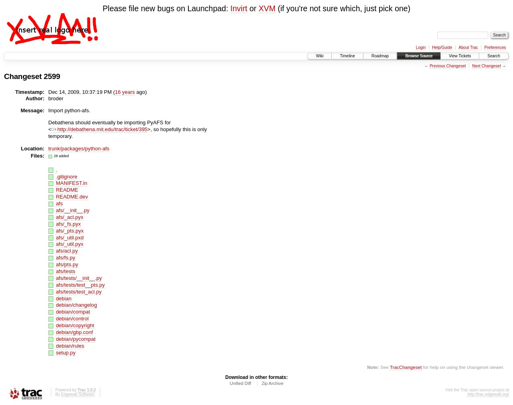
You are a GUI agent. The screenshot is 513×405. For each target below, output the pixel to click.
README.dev (72, 197)
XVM (267, 8)
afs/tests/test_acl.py (78, 292)
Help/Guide (442, 47)
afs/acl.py (67, 251)
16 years (125, 92)
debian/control (72, 319)
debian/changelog (76, 305)
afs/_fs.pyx (68, 224)
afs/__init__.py (72, 210)
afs (59, 203)
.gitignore (66, 177)
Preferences (495, 47)
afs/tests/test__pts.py (80, 285)
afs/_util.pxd (69, 238)
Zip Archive (272, 383)
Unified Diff (240, 383)
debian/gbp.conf (74, 332)
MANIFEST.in (71, 183)
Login (421, 47)
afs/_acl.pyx (69, 217)
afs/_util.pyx (69, 244)
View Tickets (460, 56)
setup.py (65, 353)
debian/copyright (75, 325)
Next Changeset (486, 66)
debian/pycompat (75, 339)
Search (493, 56)
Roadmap (380, 56)
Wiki (319, 56)
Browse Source (418, 56)
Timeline (347, 56)
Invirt (238, 8)
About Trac (468, 47)
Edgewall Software (77, 394)
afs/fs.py (65, 258)
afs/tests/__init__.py (79, 278)
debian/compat (73, 312)
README (67, 190)
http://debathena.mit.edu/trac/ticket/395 (99, 129)
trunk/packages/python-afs (78, 149)
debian (63, 299)
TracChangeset (406, 367)
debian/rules (70, 346)
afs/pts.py (67, 264)
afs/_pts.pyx (69, 231)
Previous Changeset (448, 66)
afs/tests (65, 271)
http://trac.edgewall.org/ (488, 394)
